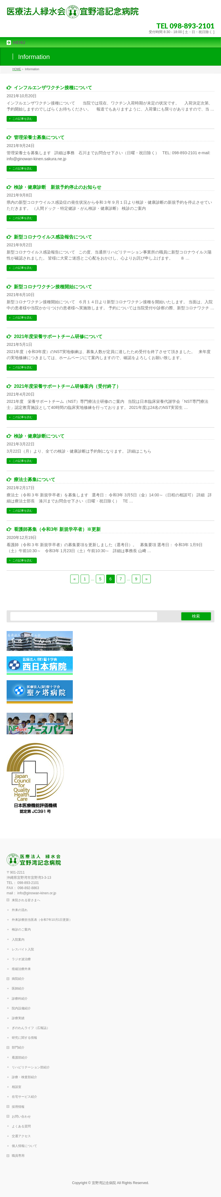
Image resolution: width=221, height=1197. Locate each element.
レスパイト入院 (23, 949)
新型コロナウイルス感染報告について (53, 237)
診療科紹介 (20, 998)
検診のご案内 (21, 929)
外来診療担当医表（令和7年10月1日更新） (42, 919)
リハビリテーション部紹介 (31, 1067)
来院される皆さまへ (26, 900)
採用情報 (18, 1106)
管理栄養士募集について (39, 137)
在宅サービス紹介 (24, 1096)
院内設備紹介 (21, 1008)
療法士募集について (34, 479)
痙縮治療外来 (21, 969)
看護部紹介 (20, 1057)
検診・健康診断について (39, 436)
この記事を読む (22, 118)
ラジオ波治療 (21, 959)
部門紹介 (18, 1047)
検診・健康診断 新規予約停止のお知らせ (57, 187)
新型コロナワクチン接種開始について (53, 286)
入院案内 (18, 939)
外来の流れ (20, 910)
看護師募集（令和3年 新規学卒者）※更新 (57, 529)
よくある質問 (21, 1126)
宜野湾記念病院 (104, 1183)
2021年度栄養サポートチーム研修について (58, 336)
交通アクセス (21, 1136)
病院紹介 (18, 978)
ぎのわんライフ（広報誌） (31, 1028)
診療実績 (18, 1018)
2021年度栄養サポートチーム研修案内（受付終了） (67, 386)
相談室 (16, 1087)
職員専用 (18, 1155)
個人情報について (24, 1146)
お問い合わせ (21, 1116)
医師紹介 (18, 988)
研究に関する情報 (24, 1037)
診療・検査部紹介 (24, 1077)
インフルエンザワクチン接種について (53, 87)
